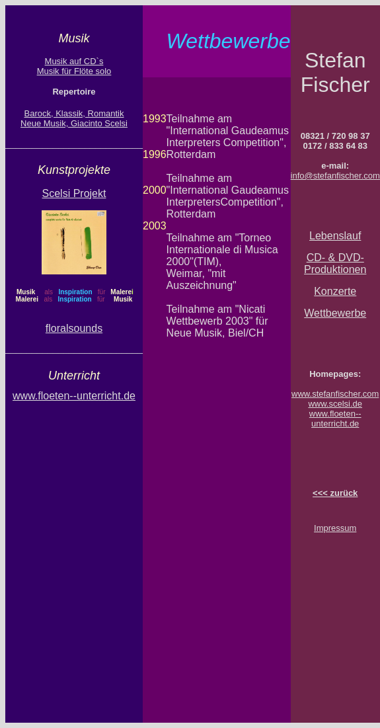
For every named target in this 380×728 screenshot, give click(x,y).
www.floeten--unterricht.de (335, 418)
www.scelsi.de (335, 404)
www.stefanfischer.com (335, 394)
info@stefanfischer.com (335, 176)
